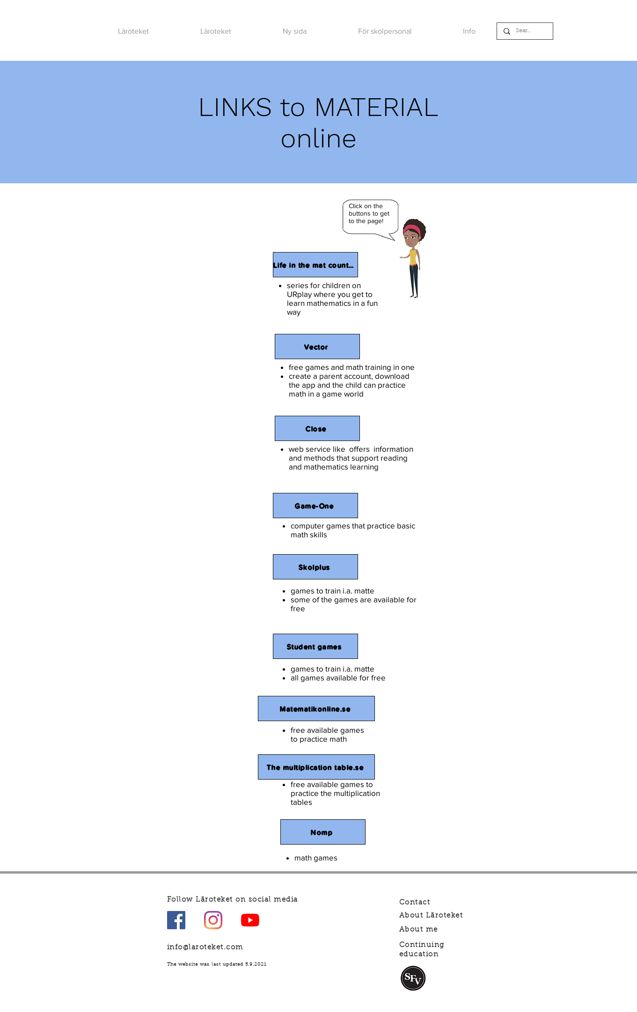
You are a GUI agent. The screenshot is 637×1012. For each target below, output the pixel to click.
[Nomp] (323, 832)
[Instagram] (213, 920)
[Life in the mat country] (315, 264)
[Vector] (317, 346)
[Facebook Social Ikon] (176, 920)
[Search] (524, 31)
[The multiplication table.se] (316, 767)
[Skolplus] (315, 566)
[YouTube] (250, 920)
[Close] (317, 428)
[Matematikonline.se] (316, 708)
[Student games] (315, 646)
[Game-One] (315, 505)
